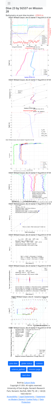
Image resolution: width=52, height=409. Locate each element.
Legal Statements (27, 396)
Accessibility (12, 396)
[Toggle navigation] (9, 3)
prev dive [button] (13, 363)
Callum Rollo (29, 382)
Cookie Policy (32, 399)
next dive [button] (26, 375)
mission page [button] (34, 369)
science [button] (39, 363)
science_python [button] (18, 369)
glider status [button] (26, 363)
